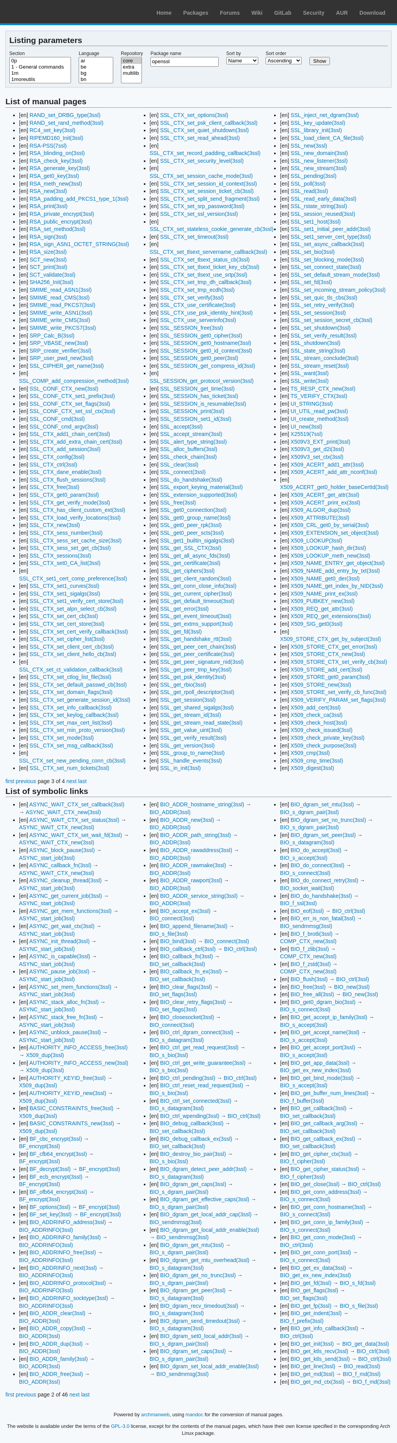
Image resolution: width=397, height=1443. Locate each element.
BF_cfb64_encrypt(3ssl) (58, 1154)
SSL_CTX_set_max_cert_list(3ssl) (70, 723)
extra (131, 67)
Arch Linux (42, 11)
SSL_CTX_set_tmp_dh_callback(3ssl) (206, 282)
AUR (342, 13)
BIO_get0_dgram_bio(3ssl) (323, 1002)
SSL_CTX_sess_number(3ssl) (65, 533)
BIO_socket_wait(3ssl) (307, 888)
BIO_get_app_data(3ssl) (320, 1063)
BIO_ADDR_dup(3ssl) (56, 1344)
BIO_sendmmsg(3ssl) (176, 1222)
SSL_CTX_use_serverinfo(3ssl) (198, 320)
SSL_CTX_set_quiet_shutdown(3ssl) (204, 130)
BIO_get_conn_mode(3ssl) (323, 1237)
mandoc (195, 1414)
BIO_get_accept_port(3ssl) (323, 1047)
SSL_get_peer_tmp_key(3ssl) (195, 669)
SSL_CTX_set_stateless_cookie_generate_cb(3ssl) (212, 229)
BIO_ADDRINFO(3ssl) (46, 1230)
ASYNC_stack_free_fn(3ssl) (63, 1017)
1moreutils (40, 79)
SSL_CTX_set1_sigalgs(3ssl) (64, 594)
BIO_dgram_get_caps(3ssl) (193, 1184)
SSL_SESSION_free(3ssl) (191, 328)
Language (89, 53)
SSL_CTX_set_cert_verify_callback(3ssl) (78, 632)
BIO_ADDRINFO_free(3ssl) (62, 1252)
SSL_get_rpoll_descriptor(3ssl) (197, 692)
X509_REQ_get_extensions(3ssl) (331, 616)
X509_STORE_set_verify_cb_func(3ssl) (339, 692)
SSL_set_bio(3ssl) (313, 252)
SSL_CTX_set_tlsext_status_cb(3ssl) (205, 260)
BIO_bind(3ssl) (178, 941)
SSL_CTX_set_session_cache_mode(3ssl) (201, 176)
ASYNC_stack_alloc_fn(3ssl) (63, 1002)
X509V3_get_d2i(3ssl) (317, 449)
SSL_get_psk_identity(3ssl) (193, 677)
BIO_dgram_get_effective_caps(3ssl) (204, 1199)
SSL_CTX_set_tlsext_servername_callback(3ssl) (208, 252)
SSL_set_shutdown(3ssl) (321, 328)
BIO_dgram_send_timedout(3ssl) (200, 1321)
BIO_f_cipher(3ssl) (302, 1161)
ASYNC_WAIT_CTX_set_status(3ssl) (74, 820)
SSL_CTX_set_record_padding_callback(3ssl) (205, 153)
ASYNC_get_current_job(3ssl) (65, 896)
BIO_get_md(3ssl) (313, 1374)
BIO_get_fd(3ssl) (311, 1283)
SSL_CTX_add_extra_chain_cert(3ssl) (75, 442)
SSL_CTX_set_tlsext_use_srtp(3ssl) (203, 275)
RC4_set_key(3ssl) (52, 130)
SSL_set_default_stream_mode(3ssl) (335, 275)
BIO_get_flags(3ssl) (314, 1290)
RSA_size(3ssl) (48, 252)
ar (96, 61)
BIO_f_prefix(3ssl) (301, 1321)
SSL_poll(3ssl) (308, 184)
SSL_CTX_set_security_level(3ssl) (202, 161)
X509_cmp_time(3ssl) (317, 761)
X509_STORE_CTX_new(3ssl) (328, 654)
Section (17, 53)
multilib (131, 73)
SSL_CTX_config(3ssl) (57, 457)
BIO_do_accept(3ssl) (316, 850)
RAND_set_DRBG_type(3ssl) (64, 115)
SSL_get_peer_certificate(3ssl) (197, 654)
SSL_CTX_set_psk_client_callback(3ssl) (208, 123)
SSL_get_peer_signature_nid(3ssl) (202, 662)
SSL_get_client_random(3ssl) (195, 578)
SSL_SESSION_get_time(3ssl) (197, 389)
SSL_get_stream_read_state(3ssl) (201, 723)
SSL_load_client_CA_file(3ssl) (327, 138)
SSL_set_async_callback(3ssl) (327, 244)
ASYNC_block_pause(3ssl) (62, 850)
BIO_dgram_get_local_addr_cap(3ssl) (206, 1214)
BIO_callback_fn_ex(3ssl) (191, 971)
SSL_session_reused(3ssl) (323, 214)
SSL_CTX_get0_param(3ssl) (64, 495)
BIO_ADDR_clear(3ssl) (57, 1313)
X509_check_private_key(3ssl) (328, 738)
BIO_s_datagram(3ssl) (177, 1040)
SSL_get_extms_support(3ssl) (196, 624)
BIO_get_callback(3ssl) (319, 1108)
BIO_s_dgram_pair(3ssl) (179, 1192)
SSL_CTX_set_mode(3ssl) (61, 738)
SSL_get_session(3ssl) (188, 700)
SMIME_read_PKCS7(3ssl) (62, 305)
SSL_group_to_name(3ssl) (192, 753)
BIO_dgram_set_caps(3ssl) (193, 1351)
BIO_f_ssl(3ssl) (298, 903)
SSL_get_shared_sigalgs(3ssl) (197, 707)
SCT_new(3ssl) (48, 260)
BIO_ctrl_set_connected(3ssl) (195, 1101)
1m (40, 73)
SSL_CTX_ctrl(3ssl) (53, 464)
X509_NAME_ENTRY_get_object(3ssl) (338, 563)
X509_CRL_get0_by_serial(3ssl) (330, 525)
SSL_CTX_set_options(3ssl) (194, 115)
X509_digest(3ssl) (312, 768)
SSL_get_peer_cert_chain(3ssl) (198, 647)
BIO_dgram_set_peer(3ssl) (323, 835)
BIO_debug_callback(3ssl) (191, 1123)
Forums (230, 13)
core (131, 61)
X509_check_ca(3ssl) (317, 715)
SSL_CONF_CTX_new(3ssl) (63, 389)
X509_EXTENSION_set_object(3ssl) (335, 533)
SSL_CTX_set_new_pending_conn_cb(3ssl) (72, 761)
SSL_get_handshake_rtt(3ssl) (195, 639)
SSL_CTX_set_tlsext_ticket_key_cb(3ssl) (209, 267)
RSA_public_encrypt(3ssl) (60, 222)
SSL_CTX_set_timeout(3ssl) (194, 237)
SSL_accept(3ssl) (181, 427)
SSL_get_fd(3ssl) (181, 632)
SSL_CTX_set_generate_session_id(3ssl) (79, 700)
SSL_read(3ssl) (309, 191)
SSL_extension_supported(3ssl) (198, 495)
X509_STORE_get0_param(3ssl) (330, 677)
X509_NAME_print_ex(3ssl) (324, 594)
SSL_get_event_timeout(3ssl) (195, 616)
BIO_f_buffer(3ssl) (302, 1101)
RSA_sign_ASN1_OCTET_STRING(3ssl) (79, 244)
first (9, 781)
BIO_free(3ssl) (308, 987)
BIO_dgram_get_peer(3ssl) (193, 1290)
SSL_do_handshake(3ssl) (191, 480)
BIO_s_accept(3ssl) (303, 858)
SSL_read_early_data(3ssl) (324, 199)
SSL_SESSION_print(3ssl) (192, 411)
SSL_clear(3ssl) (179, 464)
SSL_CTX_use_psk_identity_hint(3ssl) (206, 313)
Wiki (257, 13)
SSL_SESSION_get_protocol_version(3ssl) (202, 381)
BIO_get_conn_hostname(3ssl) (328, 1207)
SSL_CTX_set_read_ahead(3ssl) (200, 138)
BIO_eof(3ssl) (307, 911)
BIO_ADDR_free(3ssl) (56, 1374)
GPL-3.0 (120, 1426)
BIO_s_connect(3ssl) (305, 873)
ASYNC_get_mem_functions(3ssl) (70, 911)
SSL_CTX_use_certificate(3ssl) (198, 305)
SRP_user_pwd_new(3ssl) (61, 358)
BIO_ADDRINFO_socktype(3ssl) (68, 1298)
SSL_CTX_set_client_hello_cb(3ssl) (72, 654)
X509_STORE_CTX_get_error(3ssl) (334, 647)
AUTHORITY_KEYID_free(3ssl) (67, 1078)
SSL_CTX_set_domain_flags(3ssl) (70, 692)
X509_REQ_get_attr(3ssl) (322, 609)
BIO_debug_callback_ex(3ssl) (196, 1139)
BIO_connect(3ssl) (172, 918)
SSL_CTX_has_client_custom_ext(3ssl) (77, 510)
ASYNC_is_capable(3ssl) (59, 956)
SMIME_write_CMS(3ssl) (59, 320)
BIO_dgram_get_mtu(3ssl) (192, 1245)
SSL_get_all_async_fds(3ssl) (195, 556)
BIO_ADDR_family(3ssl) (58, 1359)
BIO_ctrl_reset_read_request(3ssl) (201, 1085)
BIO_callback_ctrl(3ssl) (188, 949)
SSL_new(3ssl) (309, 146)
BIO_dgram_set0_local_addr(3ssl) (201, 1336)
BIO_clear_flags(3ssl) (186, 987)
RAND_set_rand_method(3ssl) (66, 123)
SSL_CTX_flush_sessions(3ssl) (67, 480)
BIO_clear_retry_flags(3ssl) (193, 1002)
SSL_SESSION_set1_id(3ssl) (195, 419)
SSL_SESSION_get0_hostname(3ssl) (205, 343)
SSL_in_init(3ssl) (180, 768)
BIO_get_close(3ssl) (315, 1184)
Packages (196, 13)
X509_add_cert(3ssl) (316, 707)
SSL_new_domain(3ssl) (319, 153)
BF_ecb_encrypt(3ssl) (55, 1177)
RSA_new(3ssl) (48, 191)
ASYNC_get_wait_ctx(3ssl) (61, 926)
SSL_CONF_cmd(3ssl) (57, 419)
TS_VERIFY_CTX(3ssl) (318, 396)
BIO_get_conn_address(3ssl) (326, 1192)
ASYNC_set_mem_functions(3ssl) (70, 987)
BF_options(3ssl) (49, 1207)
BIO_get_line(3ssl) (313, 1366)
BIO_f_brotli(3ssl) (312, 934)
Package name (165, 53)
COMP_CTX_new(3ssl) (308, 941)
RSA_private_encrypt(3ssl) (61, 214)
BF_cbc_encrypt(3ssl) (55, 1139)
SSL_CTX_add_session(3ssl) (64, 449)
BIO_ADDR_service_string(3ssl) (199, 896)
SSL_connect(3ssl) (183, 472)
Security (314, 13)
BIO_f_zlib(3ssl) (310, 949)
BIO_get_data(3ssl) (365, 1344)
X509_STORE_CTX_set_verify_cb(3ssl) (339, 662)
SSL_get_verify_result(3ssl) (193, 738)
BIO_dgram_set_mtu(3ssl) (322, 804)
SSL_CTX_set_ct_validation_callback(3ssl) (71, 669)
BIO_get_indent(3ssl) (316, 1313)
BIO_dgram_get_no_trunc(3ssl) (198, 1275)
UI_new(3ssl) (307, 427)
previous (26, 781)
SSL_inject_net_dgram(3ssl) (325, 115)
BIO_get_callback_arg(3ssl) (324, 1123)
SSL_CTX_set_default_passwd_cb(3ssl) (78, 685)
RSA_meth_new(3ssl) (55, 184)
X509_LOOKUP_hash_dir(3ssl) (328, 548)
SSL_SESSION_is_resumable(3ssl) (203, 404)
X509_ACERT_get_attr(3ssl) (325, 495)
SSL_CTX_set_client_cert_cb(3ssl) (71, 647)
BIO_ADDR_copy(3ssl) (57, 1328)
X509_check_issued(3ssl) (322, 730)
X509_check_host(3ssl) (319, 723)
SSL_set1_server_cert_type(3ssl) (331, 237)
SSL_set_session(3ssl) (318, 313)
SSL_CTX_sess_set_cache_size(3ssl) (75, 540)
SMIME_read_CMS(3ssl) (59, 297)
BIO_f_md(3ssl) (361, 1374)
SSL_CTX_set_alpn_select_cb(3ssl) (72, 609)
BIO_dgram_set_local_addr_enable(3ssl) (209, 1366)
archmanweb (155, 1414)
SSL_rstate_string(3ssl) (319, 206)
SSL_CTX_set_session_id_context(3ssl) (208, 184)
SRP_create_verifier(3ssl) (60, 351)
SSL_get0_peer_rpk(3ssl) (191, 525)
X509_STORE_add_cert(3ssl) (326, 669)
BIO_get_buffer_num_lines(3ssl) (330, 1093)
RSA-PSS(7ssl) (48, 146)
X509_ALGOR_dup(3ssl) (321, 510)
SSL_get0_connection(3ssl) (193, 510)
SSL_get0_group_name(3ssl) (195, 518)
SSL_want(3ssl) (310, 373)
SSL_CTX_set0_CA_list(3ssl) (64, 563)
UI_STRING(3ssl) (312, 404)
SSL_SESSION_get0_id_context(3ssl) (206, 351)
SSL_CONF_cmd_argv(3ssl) (63, 427)
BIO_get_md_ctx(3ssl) (318, 1382)
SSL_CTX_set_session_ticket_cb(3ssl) (207, 191)
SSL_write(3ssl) (310, 381)
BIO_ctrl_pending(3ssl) (187, 1078)
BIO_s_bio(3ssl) (169, 1055)
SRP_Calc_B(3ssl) (51, 335)
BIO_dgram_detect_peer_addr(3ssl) (203, 1169)
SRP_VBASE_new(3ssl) (58, 343)
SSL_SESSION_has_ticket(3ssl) (199, 396)
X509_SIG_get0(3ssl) (317, 624)
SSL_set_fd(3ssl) (311, 282)
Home (164, 13)
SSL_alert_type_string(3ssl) (193, 442)
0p (40, 61)
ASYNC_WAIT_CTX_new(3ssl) (63, 812)
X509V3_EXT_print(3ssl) (320, 442)
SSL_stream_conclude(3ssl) (325, 358)
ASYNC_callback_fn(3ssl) (60, 865)
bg (96, 73)
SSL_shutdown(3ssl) (315, 343)
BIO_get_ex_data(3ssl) (318, 1268)
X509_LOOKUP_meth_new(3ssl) (330, 556)
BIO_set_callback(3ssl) (177, 964)
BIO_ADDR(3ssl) (39, 1321)
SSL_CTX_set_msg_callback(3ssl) (71, 745)
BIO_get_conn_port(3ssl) (321, 1252)
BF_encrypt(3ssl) (39, 1146)
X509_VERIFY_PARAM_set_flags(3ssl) (338, 700)
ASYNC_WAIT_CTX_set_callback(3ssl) (76, 804)
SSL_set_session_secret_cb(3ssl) (332, 320)
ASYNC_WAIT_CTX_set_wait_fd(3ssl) (75, 835)
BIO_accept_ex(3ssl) (185, 911)
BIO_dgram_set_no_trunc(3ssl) (328, 820)
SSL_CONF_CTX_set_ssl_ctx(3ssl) (72, 411)
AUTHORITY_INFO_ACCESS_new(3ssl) (78, 1063)
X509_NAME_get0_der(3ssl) (325, 578)
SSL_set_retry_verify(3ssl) (322, 305)
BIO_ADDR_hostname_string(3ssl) (202, 804)
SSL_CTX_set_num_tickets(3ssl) (69, 768)
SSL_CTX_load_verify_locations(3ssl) (75, 518)
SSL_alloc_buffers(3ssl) (188, 449)
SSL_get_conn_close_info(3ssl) (198, 586)
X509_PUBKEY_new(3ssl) (323, 601)
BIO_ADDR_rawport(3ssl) (191, 880)
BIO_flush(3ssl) (309, 979)
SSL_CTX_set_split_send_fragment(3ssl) (210, 199)
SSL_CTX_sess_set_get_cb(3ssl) (69, 548)
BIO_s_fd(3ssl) (358, 1283)
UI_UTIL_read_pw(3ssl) (319, 411)
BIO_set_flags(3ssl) (173, 994)
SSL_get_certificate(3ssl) (190, 563)
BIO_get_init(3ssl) (312, 1344)
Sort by (233, 53)
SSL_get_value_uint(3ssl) (191, 730)
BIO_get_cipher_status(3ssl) (325, 1169)
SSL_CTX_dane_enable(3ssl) (65, 472)
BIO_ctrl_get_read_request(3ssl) (199, 1047)
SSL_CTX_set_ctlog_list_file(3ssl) (70, 677)
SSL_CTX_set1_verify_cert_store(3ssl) (76, 601)
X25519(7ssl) (307, 434)
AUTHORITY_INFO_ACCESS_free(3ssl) (78, 1047)
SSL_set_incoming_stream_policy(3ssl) (338, 290)
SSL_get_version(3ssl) (187, 745)
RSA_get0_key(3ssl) (54, 176)
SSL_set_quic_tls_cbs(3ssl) (324, 297)
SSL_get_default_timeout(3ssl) (197, 601)
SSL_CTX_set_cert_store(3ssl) (66, 624)
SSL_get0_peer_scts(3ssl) (192, 533)
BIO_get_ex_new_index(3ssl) (315, 1070)
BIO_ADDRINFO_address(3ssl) (67, 1222)
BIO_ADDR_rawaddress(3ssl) (196, 850)
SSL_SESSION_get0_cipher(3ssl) (201, 335)
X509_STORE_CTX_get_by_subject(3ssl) (330, 639)
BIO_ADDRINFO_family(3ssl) (65, 1237)
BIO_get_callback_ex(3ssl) (323, 1139)
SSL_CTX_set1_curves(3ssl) (64, 586)
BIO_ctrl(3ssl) (240, 949)
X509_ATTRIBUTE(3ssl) (320, 518)
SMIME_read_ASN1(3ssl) (60, 290)
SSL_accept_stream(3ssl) (191, 434)
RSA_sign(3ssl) (48, 237)
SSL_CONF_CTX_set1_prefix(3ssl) (72, 396)
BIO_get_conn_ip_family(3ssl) (327, 1222)
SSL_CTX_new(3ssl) (54, 525)
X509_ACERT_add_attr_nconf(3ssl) (334, 472)
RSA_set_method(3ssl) (57, 229)
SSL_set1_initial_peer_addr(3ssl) (331, 229)
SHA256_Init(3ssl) (51, 282)
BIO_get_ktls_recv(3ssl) (320, 1351)
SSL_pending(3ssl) (314, 176)
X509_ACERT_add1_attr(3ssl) (327, 464)
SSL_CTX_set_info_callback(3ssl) (70, 707)
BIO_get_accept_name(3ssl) (325, 1032)
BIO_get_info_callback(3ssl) (324, 1328)
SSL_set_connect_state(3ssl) (326, 267)
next (71, 781)
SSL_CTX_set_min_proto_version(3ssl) (77, 730)
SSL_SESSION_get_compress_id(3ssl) (207, 366)
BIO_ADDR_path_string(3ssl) (195, 835)
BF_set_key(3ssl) (50, 1214)
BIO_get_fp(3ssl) (311, 1306)
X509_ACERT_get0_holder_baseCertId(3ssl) (334, 487)
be (96, 67)
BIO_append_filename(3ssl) (194, 926)
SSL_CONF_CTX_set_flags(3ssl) (69, 404)
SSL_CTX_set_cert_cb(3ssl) (63, 616)
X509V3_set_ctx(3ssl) (317, 457)
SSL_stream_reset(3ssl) (320, 366)
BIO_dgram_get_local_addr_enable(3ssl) (209, 1230)
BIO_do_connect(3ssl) (318, 865)
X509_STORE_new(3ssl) (321, 685)
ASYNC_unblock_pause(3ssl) (64, 1032)
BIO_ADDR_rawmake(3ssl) (193, 865)
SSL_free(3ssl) (178, 502)
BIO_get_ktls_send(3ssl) (320, 1359)
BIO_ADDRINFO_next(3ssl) (63, 1268)
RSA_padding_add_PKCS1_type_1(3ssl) (78, 199)
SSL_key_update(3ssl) (318, 123)
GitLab (282, 13)
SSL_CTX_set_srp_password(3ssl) (202, 206)
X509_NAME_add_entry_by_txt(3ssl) (335, 571)
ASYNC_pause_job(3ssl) (59, 971)
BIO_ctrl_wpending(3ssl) (189, 1116)
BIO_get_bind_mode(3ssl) (322, 1078)
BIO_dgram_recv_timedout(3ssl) (199, 1306)
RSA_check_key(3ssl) (56, 161)
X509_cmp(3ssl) (310, 753)
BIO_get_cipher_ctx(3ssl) (321, 1154)
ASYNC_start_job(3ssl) (47, 858)
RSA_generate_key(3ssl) (59, 168)
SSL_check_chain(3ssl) (188, 457)
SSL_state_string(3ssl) (318, 351)
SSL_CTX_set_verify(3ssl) (192, 297)
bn (96, 79)
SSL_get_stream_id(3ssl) (190, 715)
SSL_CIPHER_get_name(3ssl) (66, 366)
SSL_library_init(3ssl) (316, 130)
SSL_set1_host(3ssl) (316, 222)
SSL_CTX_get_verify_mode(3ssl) (69, 502)
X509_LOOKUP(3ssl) (316, 540)
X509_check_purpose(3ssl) (324, 745)
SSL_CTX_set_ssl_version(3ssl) (199, 214)
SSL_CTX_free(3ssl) (54, 487)
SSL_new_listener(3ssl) (319, 161)
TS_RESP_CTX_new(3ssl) (322, 389)
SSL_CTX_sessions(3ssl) (60, 556)
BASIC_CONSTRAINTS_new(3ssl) (71, 1123)
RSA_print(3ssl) (48, 206)
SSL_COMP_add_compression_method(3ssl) (74, 381)
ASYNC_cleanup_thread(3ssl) (65, 880)
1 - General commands (40, 67)
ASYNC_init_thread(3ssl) (59, 941)
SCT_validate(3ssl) (52, 275)
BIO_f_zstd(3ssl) (311, 964)
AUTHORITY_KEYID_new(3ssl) (67, 1093)
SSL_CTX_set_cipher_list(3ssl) (67, 639)
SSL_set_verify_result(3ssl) (324, 335)
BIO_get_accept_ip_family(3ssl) (329, 1017)
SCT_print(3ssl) (48, 267)
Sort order (276, 53)
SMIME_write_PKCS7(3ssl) (62, 328)
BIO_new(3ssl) (352, 987)
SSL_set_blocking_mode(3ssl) (327, 260)
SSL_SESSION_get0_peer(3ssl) (199, 358)
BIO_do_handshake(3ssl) (321, 896)
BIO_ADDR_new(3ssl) (187, 820)
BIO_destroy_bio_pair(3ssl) (193, 1154)
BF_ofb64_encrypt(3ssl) (58, 1192)
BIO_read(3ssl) (362, 1366)
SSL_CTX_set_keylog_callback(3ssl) (74, 715)
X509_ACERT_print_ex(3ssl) (326, 502)
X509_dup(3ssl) (45, 1055)
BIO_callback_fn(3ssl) (186, 956)
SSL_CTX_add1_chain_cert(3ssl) (69, 434)
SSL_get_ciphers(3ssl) (187, 571)
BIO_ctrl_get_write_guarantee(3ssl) (202, 1063)
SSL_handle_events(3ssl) (191, 761)
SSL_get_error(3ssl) (184, 609)
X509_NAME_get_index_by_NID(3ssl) (337, 586)
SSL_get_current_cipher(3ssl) (196, 594)
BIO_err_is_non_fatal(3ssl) (323, 918)
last (82, 781)
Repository (132, 53)
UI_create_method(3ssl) (320, 419)
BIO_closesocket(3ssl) (187, 1017)
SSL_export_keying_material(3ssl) (201, 487)
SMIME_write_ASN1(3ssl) (60, 313)
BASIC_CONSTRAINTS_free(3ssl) (71, 1108)
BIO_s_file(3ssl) (169, 934)
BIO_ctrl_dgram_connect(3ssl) (196, 1032)
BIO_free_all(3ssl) (312, 994)
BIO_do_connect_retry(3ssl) (324, 880)
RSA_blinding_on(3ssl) (57, 153)
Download (372, 13)
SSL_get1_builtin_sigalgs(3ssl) (197, 540)
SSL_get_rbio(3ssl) (183, 685)
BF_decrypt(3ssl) (50, 1169)
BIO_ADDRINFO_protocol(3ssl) (67, 1283)
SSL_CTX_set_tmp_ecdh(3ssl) (197, 290)
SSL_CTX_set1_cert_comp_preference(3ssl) (73, 578)
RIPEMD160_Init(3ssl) (56, 138)
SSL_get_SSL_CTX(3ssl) (190, 548)
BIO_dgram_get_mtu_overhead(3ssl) (204, 1260)
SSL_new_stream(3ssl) (319, 168)
